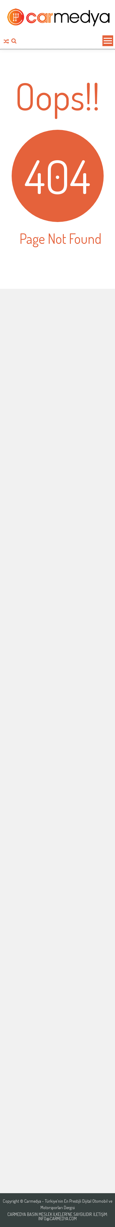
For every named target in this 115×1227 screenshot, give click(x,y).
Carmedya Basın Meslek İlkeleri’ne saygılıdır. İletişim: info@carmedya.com (57, 1216)
